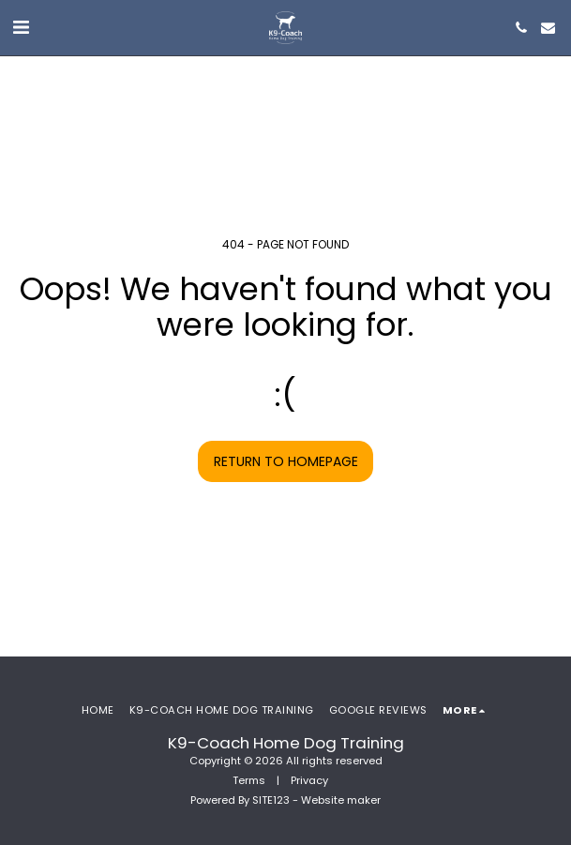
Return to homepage (286, 461)
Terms (249, 780)
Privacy (309, 780)
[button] (21, 27)
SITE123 (271, 799)
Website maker (341, 799)
